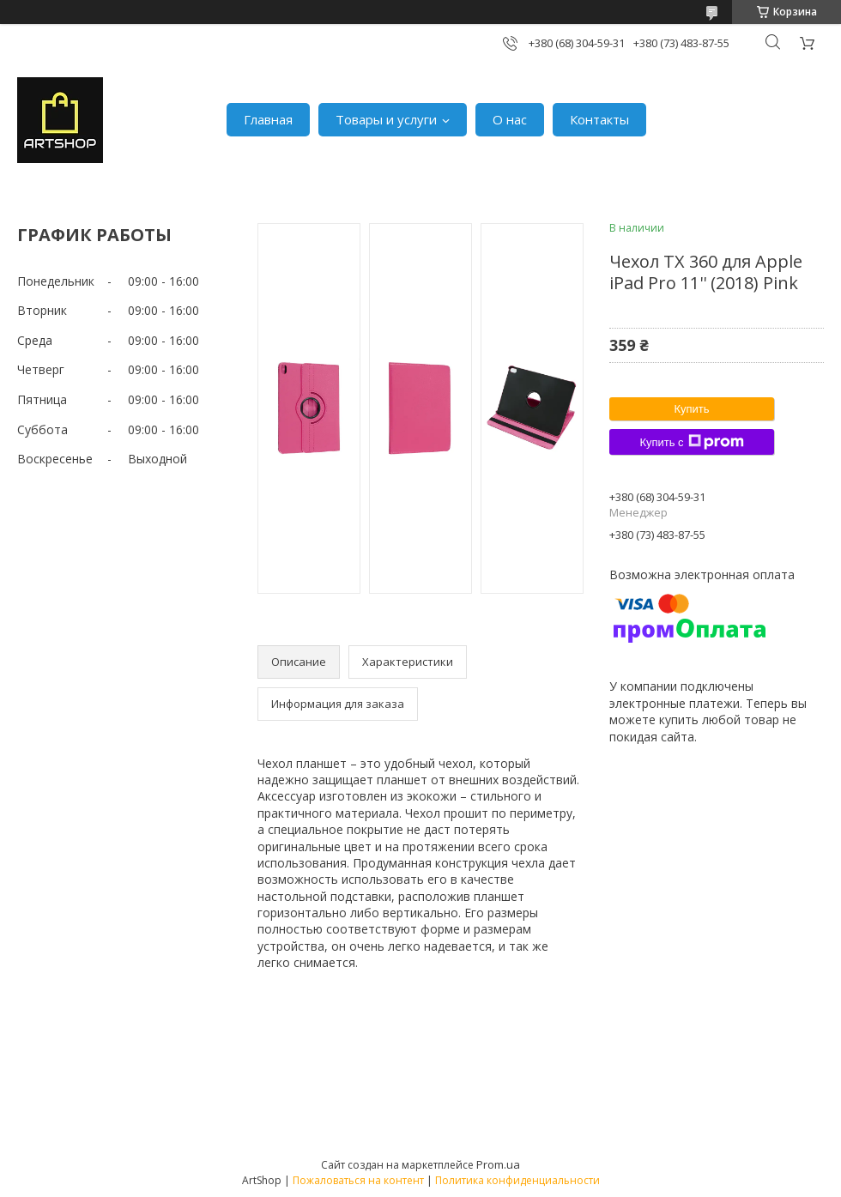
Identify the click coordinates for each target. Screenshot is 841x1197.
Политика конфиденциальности (517, 1180)
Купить (691, 408)
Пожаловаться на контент (358, 1180)
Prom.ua (498, 1164)
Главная (268, 119)
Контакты (599, 119)
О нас (510, 119)
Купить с (691, 442)
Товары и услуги (386, 119)
